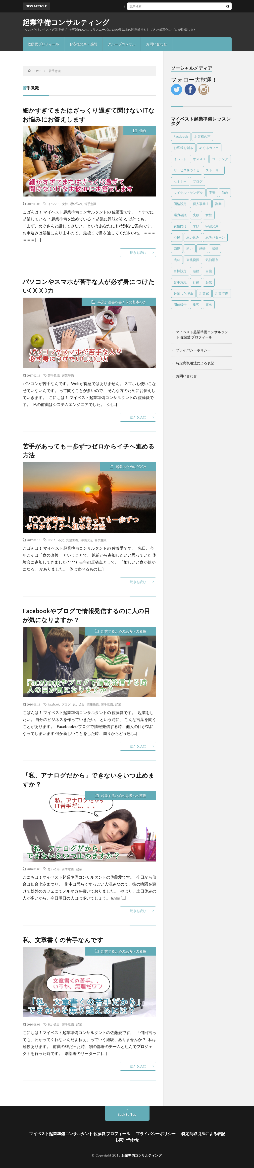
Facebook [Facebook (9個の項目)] (181, 136)
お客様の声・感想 (83, 44)
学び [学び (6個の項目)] (196, 226)
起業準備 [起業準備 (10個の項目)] (221, 293)
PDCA (52, 539)
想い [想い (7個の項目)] (189, 249)
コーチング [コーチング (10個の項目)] (220, 159)
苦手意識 (90, 203)
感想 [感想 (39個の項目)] (215, 249)
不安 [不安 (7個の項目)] (212, 193)
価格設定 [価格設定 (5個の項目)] (180, 204)
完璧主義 (72, 539)
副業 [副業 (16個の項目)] (218, 204)
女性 (65, 203)
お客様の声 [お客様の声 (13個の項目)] (202, 136)
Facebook (53, 704)
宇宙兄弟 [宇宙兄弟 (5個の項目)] (211, 226)
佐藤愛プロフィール (43, 44)
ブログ (65, 704)
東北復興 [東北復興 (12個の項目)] (192, 260)
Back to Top (127, 1114)
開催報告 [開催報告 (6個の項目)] (180, 305)
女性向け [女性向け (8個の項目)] (180, 226)
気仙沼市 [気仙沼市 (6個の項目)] (211, 260)
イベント (54, 203)
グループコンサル (122, 44)
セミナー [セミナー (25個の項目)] (180, 181)
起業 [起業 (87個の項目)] (208, 282)
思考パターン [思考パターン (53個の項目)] (215, 237)
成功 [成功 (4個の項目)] (177, 260)
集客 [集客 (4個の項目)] (196, 305)
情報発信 (93, 704)
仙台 (142, 131)
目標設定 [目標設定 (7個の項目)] (180, 271)
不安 (61, 539)
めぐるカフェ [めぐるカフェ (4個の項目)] (209, 148)
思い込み (76, 203)
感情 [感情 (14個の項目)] (202, 249)
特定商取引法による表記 (195, 363)
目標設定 (86, 539)
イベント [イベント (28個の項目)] (180, 159)
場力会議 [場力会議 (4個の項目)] (180, 215)
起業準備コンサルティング (66, 22)
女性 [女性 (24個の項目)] (208, 215)
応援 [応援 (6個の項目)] (177, 237)
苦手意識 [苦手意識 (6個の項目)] (180, 282)
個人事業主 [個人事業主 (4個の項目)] (201, 204)
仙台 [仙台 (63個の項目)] (225, 193)
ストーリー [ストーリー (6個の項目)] (214, 170)
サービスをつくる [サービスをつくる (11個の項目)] (187, 170)
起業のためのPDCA (131, 466)
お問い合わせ (156, 44)
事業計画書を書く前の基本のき (122, 302)
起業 (118, 704)
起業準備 (68, 375)
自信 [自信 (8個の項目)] (208, 271)
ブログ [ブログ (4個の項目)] (198, 181)
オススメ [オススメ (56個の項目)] (199, 159)
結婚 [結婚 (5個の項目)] (196, 271)
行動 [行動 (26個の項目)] (196, 282)
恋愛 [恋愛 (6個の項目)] (177, 249)
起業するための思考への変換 (123, 631)
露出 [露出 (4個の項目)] (208, 305)
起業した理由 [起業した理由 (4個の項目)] (183, 293)
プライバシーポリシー (193, 350)
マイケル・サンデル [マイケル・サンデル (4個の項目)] (188, 193)
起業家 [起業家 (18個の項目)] (204, 293)
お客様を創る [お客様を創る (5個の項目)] (183, 148)
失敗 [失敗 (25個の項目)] (196, 215)
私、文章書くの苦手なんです (63, 939)
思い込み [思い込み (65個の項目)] (192, 237)
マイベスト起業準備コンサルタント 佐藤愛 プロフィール (79, 1133)
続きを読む (138, 253)
